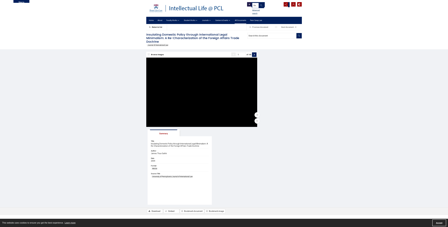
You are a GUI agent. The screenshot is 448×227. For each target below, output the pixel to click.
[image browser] (156, 55)
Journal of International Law (158, 45)
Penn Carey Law (256, 20)
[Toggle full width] (250, 115)
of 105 (241, 55)
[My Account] (292, 4)
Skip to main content (21, 2)
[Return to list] (158, 27)
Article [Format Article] (258, 93)
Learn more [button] (70, 223)
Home (151, 20)
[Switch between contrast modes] (299, 4)
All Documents (240, 20)
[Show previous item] (226, 55)
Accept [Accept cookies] (439, 223)
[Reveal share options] (285, 4)
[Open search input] (279, 4)
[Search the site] (259, 4)
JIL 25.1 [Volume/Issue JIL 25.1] (190, 199)
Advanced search (254, 9)
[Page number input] (234, 55)
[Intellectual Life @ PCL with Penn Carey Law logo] (189, 8)
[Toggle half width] (250, 121)
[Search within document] (299, 35)
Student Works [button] (191, 20)
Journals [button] (206, 20)
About (160, 20)
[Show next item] (247, 55)
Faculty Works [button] (173, 20)
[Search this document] (271, 35)
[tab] (264, 55)
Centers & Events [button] (223, 20)
